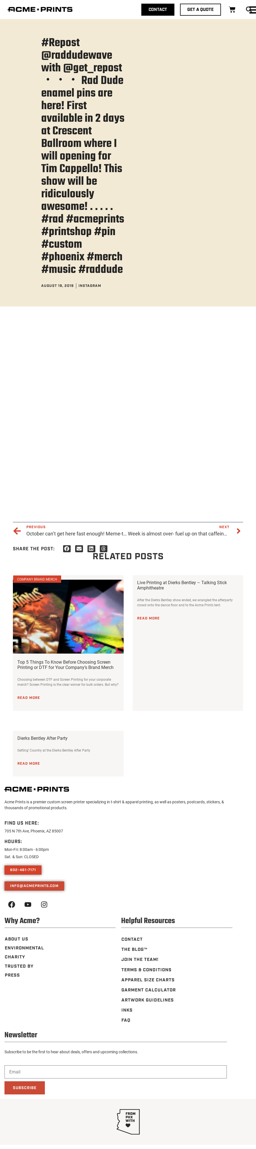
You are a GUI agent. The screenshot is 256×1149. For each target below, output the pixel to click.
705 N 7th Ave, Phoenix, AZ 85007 (33, 831)
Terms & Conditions (147, 970)
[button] (67, 548)
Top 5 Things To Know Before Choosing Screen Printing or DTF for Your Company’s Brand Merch (65, 664)
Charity (14, 957)
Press (12, 975)
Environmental (24, 948)
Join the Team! (140, 960)
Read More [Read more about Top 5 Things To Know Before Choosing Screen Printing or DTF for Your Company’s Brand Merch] (28, 698)
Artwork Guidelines (148, 1000)
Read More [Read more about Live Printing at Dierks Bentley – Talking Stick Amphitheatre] (148, 618)
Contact (132, 939)
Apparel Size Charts (148, 980)
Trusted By (19, 966)
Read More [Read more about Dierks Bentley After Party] (28, 763)
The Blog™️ (134, 950)
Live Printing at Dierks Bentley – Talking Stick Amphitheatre (182, 585)
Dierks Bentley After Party (42, 738)
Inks (127, 1010)
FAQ (125, 1020)
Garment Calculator (148, 990)
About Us (16, 939)
